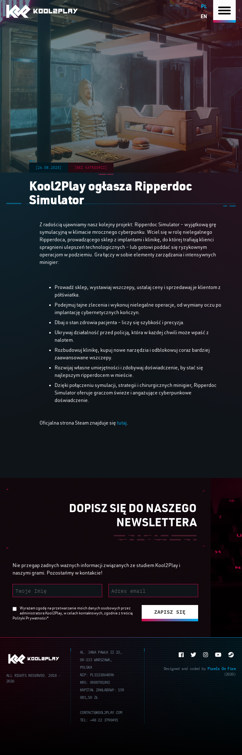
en (204, 16)
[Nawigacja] (224, 11)
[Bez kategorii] (90, 167)
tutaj (122, 423)
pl (204, 6)
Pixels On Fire (222, 668)
